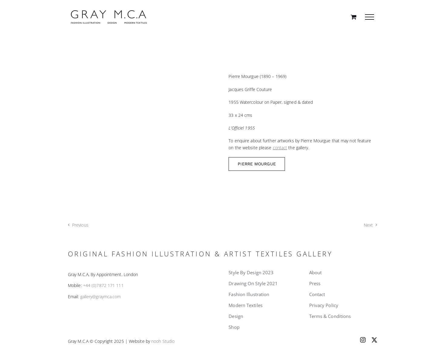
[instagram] (363, 340)
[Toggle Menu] (369, 17)
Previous (80, 225)
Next (368, 225)
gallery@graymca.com (100, 296)
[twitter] (374, 340)
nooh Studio (163, 341)
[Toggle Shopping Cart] (353, 17)
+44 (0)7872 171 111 (103, 285)
